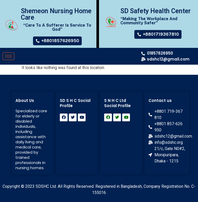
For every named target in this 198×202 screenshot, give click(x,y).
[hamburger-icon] (8, 56)
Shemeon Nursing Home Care (56, 14)
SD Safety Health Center (155, 11)
